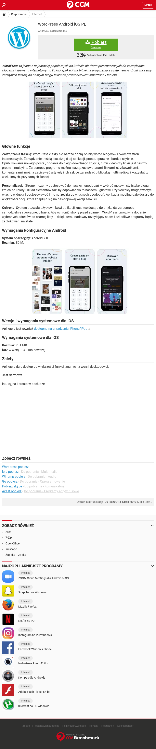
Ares (8, 531)
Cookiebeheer (125, 725)
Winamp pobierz (13, 476)
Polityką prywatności (74, 725)
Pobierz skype (12, 486)
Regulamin (107, 725)
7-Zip (8, 537)
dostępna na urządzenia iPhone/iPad (60, 329)
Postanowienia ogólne (46, 725)
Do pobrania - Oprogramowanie (42, 481)
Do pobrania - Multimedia (39, 472)
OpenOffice (12, 543)
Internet (37, 14)
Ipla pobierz (10, 472)
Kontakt (93, 725)
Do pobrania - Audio (42, 476)
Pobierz (96, 44)
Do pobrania (19, 14)
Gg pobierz (9, 481)
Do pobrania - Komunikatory (44, 486)
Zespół (26, 725)
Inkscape (11, 549)
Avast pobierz (12, 491)
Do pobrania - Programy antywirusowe (51, 491)
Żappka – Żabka (15, 554)
